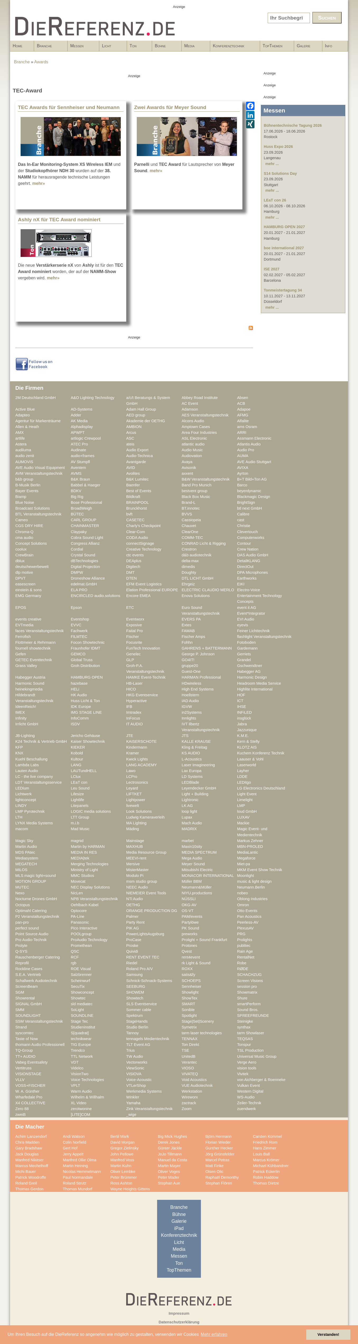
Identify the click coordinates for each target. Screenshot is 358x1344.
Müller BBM (192, 881)
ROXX (187, 969)
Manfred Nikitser (29, 1160)
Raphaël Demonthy (222, 1177)
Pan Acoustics (249, 916)
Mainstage (135, 841)
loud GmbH (247, 811)
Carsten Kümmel (267, 1136)
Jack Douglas (27, 1154)
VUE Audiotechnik (197, 1085)
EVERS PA (191, 619)
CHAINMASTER (85, 526)
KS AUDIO (191, 753)
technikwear (81, 1039)
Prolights (244, 940)
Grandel (244, 660)
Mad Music (80, 829)
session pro (247, 986)
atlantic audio (193, 444)
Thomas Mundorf (77, 1189)
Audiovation (192, 456)
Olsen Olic (214, 1171)
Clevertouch (247, 532)
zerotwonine (81, 1109)
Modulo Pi (134, 875)
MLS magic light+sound (35, 875)
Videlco (77, 1068)
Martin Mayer (169, 1166)
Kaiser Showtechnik (88, 741)
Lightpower (135, 800)
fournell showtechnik (32, 648)
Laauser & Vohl (250, 759)
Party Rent (135, 922)
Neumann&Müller (197, 887)
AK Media (79, 421)
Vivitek (242, 1074)
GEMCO (78, 654)
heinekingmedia (29, 689)
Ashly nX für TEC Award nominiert (59, 219)
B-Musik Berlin (27, 485)
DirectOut (245, 567)
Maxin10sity (192, 846)
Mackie (243, 823)
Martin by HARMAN (88, 846)
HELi (75, 689)
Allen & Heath (27, 427)
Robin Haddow (266, 1177)
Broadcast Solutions (32, 508)
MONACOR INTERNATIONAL (208, 875)
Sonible (188, 1010)
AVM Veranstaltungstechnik (39, 473)
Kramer (132, 753)
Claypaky (79, 532)
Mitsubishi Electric (197, 870)
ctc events (135, 555)
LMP (241, 805)
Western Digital (250, 1091)
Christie (243, 526)
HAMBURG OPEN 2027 (284, 227)
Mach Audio (192, 823)
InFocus (133, 718)
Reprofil (22, 963)
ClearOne (190, 532)
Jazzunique (247, 730)
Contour (244, 543)
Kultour (77, 759)
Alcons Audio (193, 421)
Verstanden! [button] (328, 1334)
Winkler (132, 1097)
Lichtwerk (23, 794)
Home (17, 46)
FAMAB (188, 631)
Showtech (134, 998)
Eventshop (80, 619)
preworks (189, 934)
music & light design (254, 881)
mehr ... (272, 164)
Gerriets (244, 654)
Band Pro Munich (196, 485)
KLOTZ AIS (247, 747)
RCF (75, 957)
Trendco (78, 1050)
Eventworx (135, 619)
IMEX (20, 712)
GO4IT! (188, 660)
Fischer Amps (193, 637)
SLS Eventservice (141, 1004)
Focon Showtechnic (88, 642)
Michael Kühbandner (271, 1166)
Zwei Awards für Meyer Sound (170, 107)
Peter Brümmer (123, 1177)
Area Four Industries (199, 432)
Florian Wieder (218, 1142)
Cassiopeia (191, 520)
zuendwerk (246, 1109)
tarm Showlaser (250, 1033)
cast (240, 520)
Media (194, 47)
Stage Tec (79, 1021)
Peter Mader (168, 1177)
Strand (21, 1027)
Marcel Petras (217, 1160)
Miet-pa (243, 864)
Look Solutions (139, 811)
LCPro (131, 776)
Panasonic (80, 922)
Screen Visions (250, 981)
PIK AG (132, 928)
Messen (82, 47)
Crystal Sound (83, 555)
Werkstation (192, 1091)
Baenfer (133, 485)
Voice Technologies (87, 1080)
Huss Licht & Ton (85, 701)
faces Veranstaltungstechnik (39, 631)
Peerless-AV (247, 922)
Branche (49, 47)
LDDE (242, 776)
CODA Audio (137, 537)
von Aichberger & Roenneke (261, 1080)
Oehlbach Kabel (84, 905)
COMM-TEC (192, 537)
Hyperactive (136, 701)
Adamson (190, 409)
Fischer (132, 637)
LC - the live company (34, 776)
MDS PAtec (25, 852)
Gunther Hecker (219, 1148)
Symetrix (189, 1027)
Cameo (21, 520)
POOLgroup (81, 934)
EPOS (20, 607)
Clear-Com (135, 532)
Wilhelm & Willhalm (87, 1097)
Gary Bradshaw (28, 1148)
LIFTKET (134, 794)
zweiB (20, 1114)
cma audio (24, 537)
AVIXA (242, 468)
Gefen (20, 654)
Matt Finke (214, 1166)
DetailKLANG (248, 561)
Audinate (78, 450)
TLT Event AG (138, 1044)
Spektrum (134, 1015)
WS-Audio (246, 1097)
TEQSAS (245, 1039)
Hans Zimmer (264, 1148)
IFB (129, 706)
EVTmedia (24, 625)
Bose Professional (86, 502)
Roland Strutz (74, 1183)
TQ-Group (24, 1050)
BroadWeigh (81, 508)
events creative (28, 619)
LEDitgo (244, 782)
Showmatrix (247, 992)
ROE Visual (81, 969)
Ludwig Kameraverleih (145, 817)
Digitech (133, 567)
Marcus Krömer (266, 1160)
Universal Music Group (256, 1056)
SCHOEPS (191, 981)
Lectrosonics (137, 782)
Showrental (25, 998)
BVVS (187, 514)
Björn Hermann (218, 1136)
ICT (240, 701)
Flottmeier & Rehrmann (35, 642)
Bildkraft (133, 497)
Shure (242, 998)
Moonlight (245, 875)
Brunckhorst (136, 508)
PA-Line (77, 916)
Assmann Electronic (254, 438)
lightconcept (25, 800)
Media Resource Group (146, 852)
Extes (186, 625)
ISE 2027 (271, 269)
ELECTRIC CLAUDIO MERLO (208, 590)
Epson (76, 607)
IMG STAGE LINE (86, 712)
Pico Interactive (84, 928)
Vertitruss (23, 1068)
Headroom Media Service (259, 683)
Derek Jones (169, 1142)
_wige (131, 1114)
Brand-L (188, 502)
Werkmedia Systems (144, 1091)
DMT (130, 572)
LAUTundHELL (84, 771)
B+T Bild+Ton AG (252, 479)
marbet (188, 841)
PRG (241, 934)
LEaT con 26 (275, 200)
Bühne (165, 47)
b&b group (24, 479)
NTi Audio (134, 899)
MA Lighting (136, 823)
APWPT (77, 432)
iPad (178, 1228)
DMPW (77, 572)
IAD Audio (190, 701)
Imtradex (133, 712)
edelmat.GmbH (84, 584)
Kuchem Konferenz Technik (260, 753)
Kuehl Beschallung (31, 759)
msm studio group (141, 881)
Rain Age (245, 951)
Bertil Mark (119, 1136)
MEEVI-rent (136, 858)
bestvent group (194, 491)
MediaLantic (247, 852)
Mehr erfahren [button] (214, 1334)
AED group (135, 415)
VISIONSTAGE (28, 1074)
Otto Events (247, 911)
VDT (74, 1062)
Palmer (132, 916)
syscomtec (24, 1033)
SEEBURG (135, 986)
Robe (241, 963)
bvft (129, 514)
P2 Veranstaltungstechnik (37, 916)
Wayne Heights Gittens (130, 1189)
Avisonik (189, 468)
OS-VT (188, 911)
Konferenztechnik (233, 47)
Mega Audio (192, 858)
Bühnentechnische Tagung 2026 (293, 125)
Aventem (78, 468)
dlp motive (24, 572)
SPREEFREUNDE (253, 1015)
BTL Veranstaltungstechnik (38, 514)
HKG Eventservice (142, 695)
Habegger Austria (30, 677)
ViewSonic (135, 1068)
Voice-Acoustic (139, 1080)
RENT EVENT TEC (142, 957)
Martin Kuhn (120, 1166)
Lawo (130, 771)
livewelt (132, 805)
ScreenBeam (26, 986)
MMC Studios (82, 875)
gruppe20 (190, 666)
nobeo (242, 893)
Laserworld (246, 765)
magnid (77, 841)
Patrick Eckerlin (266, 1171)
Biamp (20, 497)
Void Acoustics (194, 1080)
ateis (130, 444)
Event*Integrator (251, 613)
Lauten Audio (26, 771)
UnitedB (188, 1056)
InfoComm (80, 718)
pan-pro (22, 922)
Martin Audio (26, 846)
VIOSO (188, 1068)
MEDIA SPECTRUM (199, 852)
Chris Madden (27, 1142)
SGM (19, 992)
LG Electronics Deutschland (261, 788)
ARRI (241, 432)
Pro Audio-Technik (31, 940)
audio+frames (83, 456)
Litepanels (79, 805)
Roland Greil (26, 1183)
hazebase (79, 683)
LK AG (187, 805)
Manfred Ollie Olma (79, 1160)
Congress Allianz (85, 543)
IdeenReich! (25, 706)
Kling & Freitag (194, 747)
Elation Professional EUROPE (152, 590)
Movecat (78, 881)
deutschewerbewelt (32, 567)
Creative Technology (143, 549)
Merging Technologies (90, 864)
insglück (244, 718)
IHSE (241, 706)
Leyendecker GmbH (199, 788)
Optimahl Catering (31, 911)
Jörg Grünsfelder (219, 1154)
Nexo (19, 893)
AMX (19, 432)
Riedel (131, 963)
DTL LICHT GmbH (197, 578)
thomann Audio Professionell (40, 1044)
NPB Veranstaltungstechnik (94, 899)
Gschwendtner (249, 666)
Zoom (187, 1109)
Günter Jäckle (170, 1148)
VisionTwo (79, 1074)
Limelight (245, 800)
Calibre (243, 514)
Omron (243, 905)
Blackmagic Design (253, 497)
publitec (244, 945)
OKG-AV (189, 905)
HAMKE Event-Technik (146, 677)
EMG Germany (28, 596)
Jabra (242, 724)
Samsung (134, 974)
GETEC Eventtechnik (33, 660)
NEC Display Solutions (90, 887)
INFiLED (244, 712)
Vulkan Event (248, 1085)
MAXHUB (134, 846)
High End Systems (198, 689)
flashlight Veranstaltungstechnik (264, 637)
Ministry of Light (84, 870)
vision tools (246, 1068)
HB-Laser (134, 683)
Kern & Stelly (248, 741)
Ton (138, 47)
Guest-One (191, 671)
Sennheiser (191, 986)
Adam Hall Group (141, 409)
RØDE (242, 969)
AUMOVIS (24, 462)
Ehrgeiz (188, 584)
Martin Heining (75, 1166)
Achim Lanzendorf (31, 1136)
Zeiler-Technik (249, 1103)
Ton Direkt (190, 1044)
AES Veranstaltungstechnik (205, 415)
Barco (242, 485)
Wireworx (190, 1097)
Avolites (133, 473)
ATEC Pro (79, 444)
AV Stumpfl (80, 462)
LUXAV (243, 817)
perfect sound (27, 928)
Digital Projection (85, 567)
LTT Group (80, 817)
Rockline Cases (28, 969)
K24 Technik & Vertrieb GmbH (41, 741)
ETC (130, 607)
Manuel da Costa (172, 1160)
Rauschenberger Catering (37, 957)
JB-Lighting (25, 736)
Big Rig (77, 497)
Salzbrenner (81, 974)
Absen (242, 398)
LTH (18, 817)
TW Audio (134, 1056)
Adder (76, 415)
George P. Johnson (198, 654)
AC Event (190, 403)
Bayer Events (27, 491)
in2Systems (192, 712)
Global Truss (82, 660)
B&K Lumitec (137, 479)
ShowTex (189, 998)
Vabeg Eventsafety (31, 1062)
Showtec (78, 998)
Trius (130, 1050)
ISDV (75, 724)
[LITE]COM (80, 1114)
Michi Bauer (25, 1171)
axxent (187, 473)
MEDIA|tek (80, 858)
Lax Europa (191, 771)
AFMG (242, 415)
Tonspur (244, 1044)
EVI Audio (245, 619)
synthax (244, 1027)
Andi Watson (74, 1136)
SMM (19, 1010)
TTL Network (82, 1056)
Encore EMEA (138, 596)
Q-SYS (21, 951)
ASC (130, 438)
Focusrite (134, 642)
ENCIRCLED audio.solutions (95, 596)
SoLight (77, 1010)
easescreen (25, 584)
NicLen (77, 893)
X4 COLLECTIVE (30, 1103)
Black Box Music (196, 497)
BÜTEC (77, 514)
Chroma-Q (24, 532)
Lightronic (190, 800)
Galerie (303, 46)
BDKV (76, 491)
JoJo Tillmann (170, 1154)
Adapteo (22, 415)
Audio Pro (245, 450)
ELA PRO (79, 590)
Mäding (132, 829)
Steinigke (245, 1021)
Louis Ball (261, 1154)
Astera (21, 444)
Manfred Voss (122, 1160)
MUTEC (22, 887)
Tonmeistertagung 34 (283, 290)
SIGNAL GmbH (28, 1004)
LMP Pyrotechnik (30, 811)
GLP (130, 660)
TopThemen (272, 46)
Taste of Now (26, 1039)
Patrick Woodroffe (30, 1177)
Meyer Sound (193, 864)
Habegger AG (249, 671)
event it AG (246, 607)
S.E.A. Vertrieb (28, 974)
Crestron (189, 549)
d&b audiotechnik (196, 555)
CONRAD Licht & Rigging (204, 543)
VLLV (20, 1080)
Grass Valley (26, 666)
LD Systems (192, 776)
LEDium (22, 788)
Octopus (22, 905)
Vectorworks (136, 1062)
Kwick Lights (137, 759)
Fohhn (187, 642)
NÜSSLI (189, 899)
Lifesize (77, 794)
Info (333, 47)
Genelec (133, 654)
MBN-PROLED (250, 846)
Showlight (190, 992)
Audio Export (137, 450)
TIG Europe (81, 1044)
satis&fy (188, 974)
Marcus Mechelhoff (31, 1166)
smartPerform (249, 1004)
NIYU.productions (197, 893)
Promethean (81, 945)
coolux (21, 549)
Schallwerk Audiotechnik (36, 981)
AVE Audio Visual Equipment (40, 468)
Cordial (77, 549)
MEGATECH (26, 864)
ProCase (133, 940)
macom (21, 829)
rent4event (191, 957)
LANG (76, 765)
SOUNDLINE (82, 1015)
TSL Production (250, 1050)
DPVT (20, 578)
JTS (185, 736)
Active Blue (25, 409)
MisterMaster (137, 870)
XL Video (78, 1103)
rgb (73, 963)
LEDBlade (190, 782)
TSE (185, 1050)
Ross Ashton (121, 1183)
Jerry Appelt (73, 1154)
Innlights (189, 718)
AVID (130, 468)
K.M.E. (243, 736)
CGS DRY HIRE (29, 526)
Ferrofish (23, 637)
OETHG (133, 905)
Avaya (187, 462)
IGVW (187, 706)
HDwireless (191, 683)
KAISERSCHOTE (141, 741)
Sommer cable (138, 1010)
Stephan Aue (169, 1183)
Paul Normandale (78, 1177)
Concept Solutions (31, 543)
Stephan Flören (218, 1183)
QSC (75, 951)
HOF (241, 695)
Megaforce (246, 858)
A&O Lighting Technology (92, 398)
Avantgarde (136, 462)
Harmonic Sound (29, 683)
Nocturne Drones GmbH (36, 899)
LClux (76, 776)
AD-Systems (81, 409)
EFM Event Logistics (144, 584)
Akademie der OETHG (145, 421)
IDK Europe (81, 706)
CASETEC (135, 520)
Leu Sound (80, 788)
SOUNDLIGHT (28, 1015)
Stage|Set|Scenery (198, 1021)
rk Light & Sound (196, 963)
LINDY (21, 805)
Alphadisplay (82, 427)
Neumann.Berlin (251, 887)
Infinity (21, 718)
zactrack (189, 1103)
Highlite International (254, 689)
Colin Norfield (74, 1142)
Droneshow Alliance (88, 578)
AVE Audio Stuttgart (254, 462)
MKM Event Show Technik (259, 870)
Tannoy (132, 1033)
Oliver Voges (169, 1171)
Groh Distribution (85, 666)
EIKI (240, 584)
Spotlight (189, 1015)
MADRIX (189, 829)
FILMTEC (79, 637)
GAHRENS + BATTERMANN (207, 648)
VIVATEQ (190, 1074)
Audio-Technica (139, 456)
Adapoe (244, 409)
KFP (19, 747)
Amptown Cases (196, 427)
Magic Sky (24, 841)
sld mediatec (82, 1004)
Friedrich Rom (265, 1142)
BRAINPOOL (137, 502)
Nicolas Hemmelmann (82, 1171)
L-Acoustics (192, 759)
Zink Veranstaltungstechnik (149, 1109)
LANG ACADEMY (141, 765)
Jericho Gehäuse (85, 736)
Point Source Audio (31, 934)
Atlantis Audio (249, 444)
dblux (20, 561)
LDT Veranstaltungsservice (38, 782)
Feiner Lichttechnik (253, 631)
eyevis (242, 625)
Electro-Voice (248, 590)
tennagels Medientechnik (147, 1039)
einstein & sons (28, 590)
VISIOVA (134, 1074)
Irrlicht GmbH (26, 724)
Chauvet (189, 526)
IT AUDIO (134, 724)
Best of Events (138, 491)
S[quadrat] (80, 1033)
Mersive (133, 864)
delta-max (190, 561)
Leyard (132, 788)
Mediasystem (26, 858)
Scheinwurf (80, 981)
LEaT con (79, 782)
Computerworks (250, 537)
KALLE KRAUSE (196, 741)
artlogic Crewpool (86, 438)
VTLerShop (136, 1085)
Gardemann (247, 648)
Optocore (79, 911)
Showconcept (82, 992)
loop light (189, 811)
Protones (189, 945)
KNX (19, 753)
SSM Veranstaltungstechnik (39, 1021)
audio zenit (24, 456)
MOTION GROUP (30, 881)
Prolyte (21, 945)
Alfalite (243, 421)
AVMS (76, 473)
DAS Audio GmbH (252, 555)
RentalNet (245, 957)
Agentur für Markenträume (38, 421)
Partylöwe (190, 922)
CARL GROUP (83, 520)
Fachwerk (79, 631)
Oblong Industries (252, 899)
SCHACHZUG (249, 974)
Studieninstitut (83, 1027)
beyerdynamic (249, 491)
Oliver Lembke (122, 1171)
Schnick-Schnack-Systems (149, 981)
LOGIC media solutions (91, 811)
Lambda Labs (27, 765)
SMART (188, 1004)
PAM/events (192, 916)
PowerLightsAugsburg (145, 934)
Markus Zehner (250, 841)
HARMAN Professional (201, 677)
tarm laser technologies (202, 1033)
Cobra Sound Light (87, 537)
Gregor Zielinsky (124, 1148)
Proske (132, 945)
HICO (131, 689)
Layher (243, 771)
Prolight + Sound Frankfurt (204, 940)
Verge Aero (246, 1062)
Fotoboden (246, 642)
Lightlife (77, 800)
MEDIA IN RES (84, 852)
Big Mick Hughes (172, 1136)
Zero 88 (22, 1109)
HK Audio (79, 695)
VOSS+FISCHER (30, 1085)
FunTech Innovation (143, 648)
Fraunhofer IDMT (85, 648)
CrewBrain (24, 555)
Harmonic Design (252, 677)
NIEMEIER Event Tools (146, 893)
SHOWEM (135, 992)
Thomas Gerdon (29, 1189)
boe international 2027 (284, 248)
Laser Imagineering (198, 765)
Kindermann (136, 747)
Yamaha (133, 1103)
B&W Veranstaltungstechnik (206, 479)
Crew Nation (247, 549)
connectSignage (140, 543)
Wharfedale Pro (28, 1097)
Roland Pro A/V (139, 969)
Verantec (189, 1062)
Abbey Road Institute (200, 398)
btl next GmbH (249, 508)
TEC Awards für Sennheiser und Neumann (69, 107)
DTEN (131, 578)
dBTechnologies (84, 561)
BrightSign (246, 502)
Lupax (187, 817)
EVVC (76, 625)
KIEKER (78, 747)
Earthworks (247, 578)
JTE (129, 736)
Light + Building (195, 794)
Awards (41, 62)
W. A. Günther (27, 1091)
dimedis (188, 567)
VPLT (75, 1085)
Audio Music (192, 450)
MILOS (21, 870)
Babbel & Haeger (85, 485)
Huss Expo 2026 (278, 146)
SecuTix (78, 986)
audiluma (23, 450)
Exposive (134, 625)
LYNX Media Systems (34, 823)
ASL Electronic (194, 438)
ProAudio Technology (89, 940)
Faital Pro (134, 631)
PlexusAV (245, 928)
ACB (241, 403)
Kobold (77, 753)
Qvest (187, 951)
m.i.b (75, 823)
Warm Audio (81, 1091)
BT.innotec (191, 508)
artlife (20, 438)
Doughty (189, 572)
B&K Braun (80, 479)
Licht (111, 47)
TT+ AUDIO (25, 1056)
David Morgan (122, 1142)
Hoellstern (190, 695)
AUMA (242, 456)
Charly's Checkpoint (143, 526)
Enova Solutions (196, 596)
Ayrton (242, 473)
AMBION (134, 427)
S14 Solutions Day (280, 173)
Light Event (247, 794)
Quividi (132, 951)
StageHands (137, 1021)
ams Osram (247, 427)
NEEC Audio (137, 887)
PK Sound (190, 928)
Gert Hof (70, 1148)
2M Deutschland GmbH (35, 398)
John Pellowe (122, 1154)
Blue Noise (24, 502)
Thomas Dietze (266, 1183)
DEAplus (133, 561)
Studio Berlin (137, 1027)
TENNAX (189, 1039)
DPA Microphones (252, 572)
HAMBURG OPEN (87, 677)
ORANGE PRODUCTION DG (151, 911)
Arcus (131, 432)
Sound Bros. (247, 1010)
